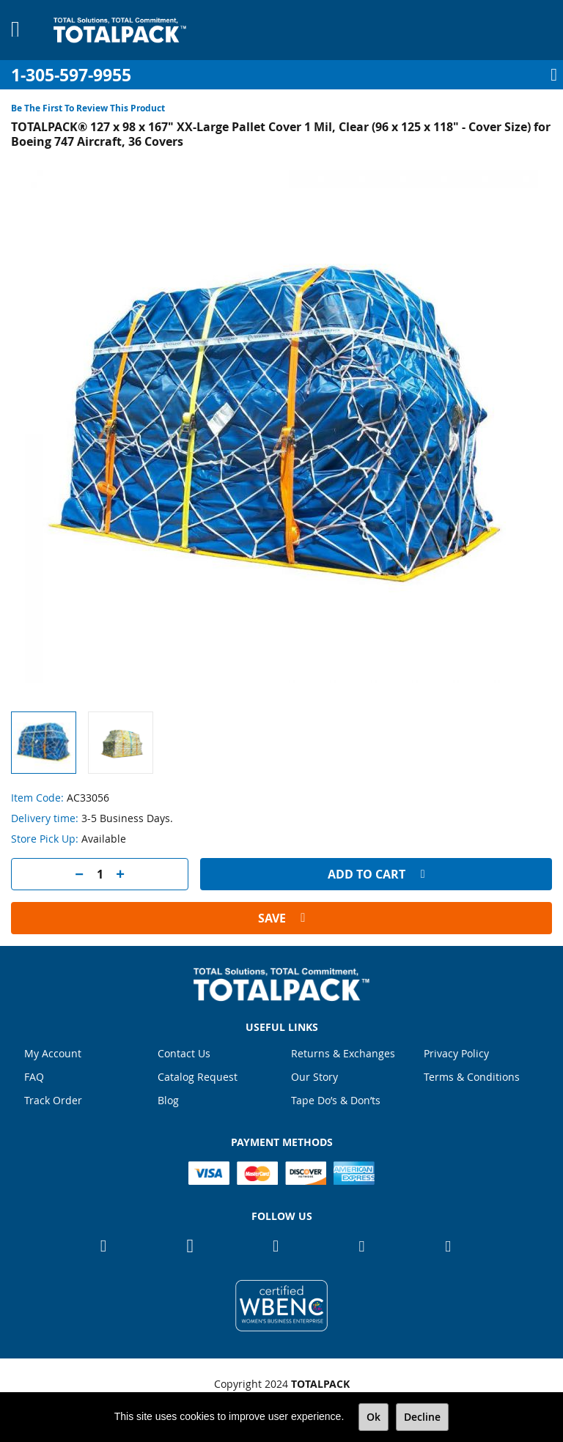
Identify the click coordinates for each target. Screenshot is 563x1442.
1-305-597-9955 (71, 75)
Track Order (53, 1100)
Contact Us (184, 1053)
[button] (120, 742)
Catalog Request (198, 1077)
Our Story (314, 1077)
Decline (422, 1417)
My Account (52, 1053)
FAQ (34, 1077)
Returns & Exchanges (343, 1053)
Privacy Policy (456, 1053)
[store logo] (120, 30)
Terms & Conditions (472, 1077)
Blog (168, 1100)
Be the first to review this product (88, 108)
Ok (373, 1417)
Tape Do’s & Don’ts (335, 1100)
